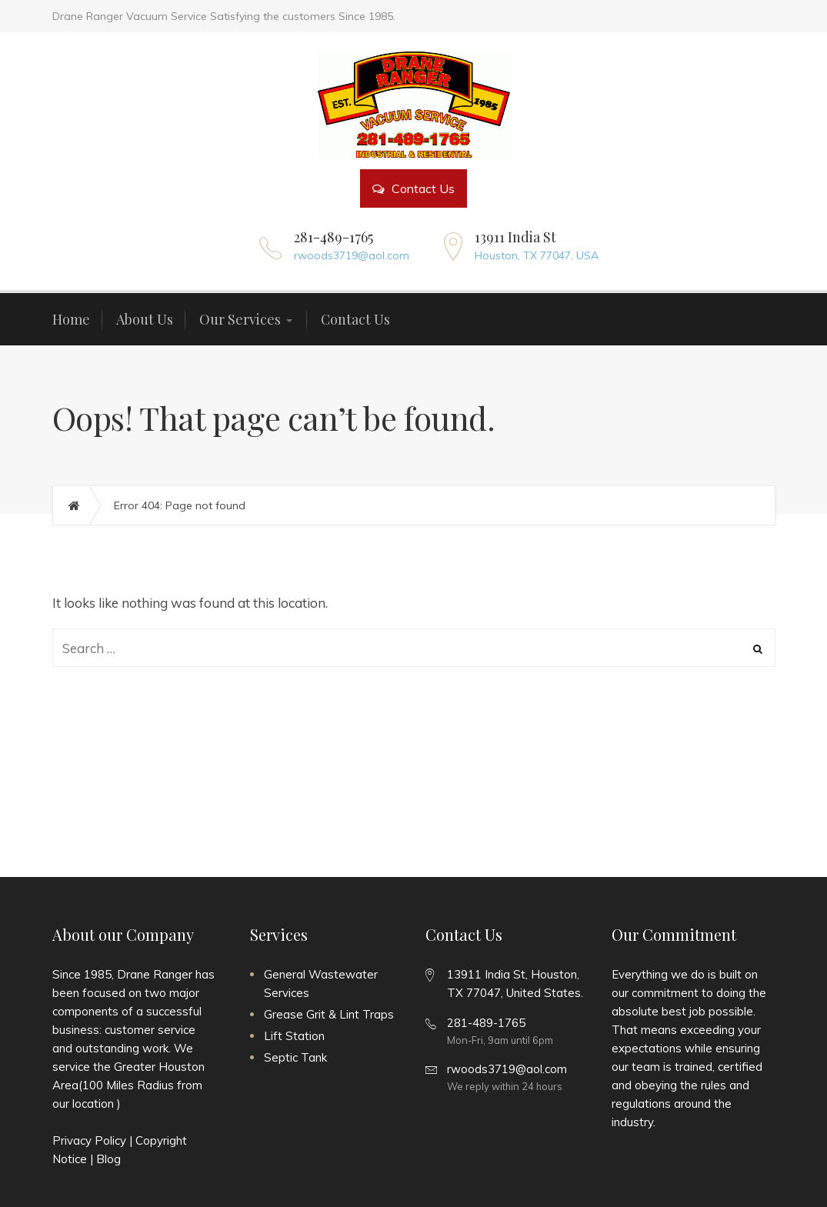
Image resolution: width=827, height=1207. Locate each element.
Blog (108, 1159)
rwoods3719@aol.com (351, 255)
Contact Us (413, 188)
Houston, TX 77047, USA (537, 255)
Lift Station (294, 1036)
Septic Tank (295, 1057)
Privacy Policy (89, 1140)
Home (81, 505)
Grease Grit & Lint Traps (329, 1014)
